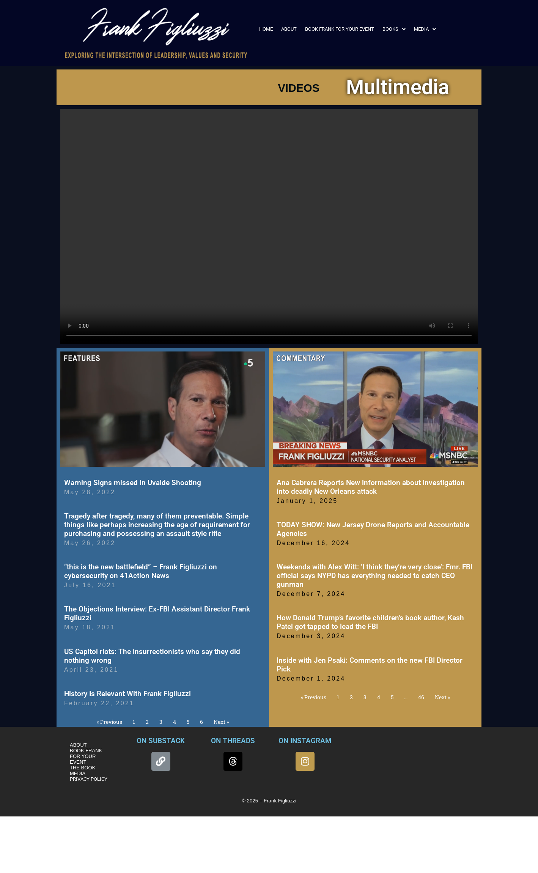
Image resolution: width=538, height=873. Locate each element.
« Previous (109, 721)
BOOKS (394, 29)
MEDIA (425, 29)
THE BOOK (82, 768)
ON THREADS (233, 740)
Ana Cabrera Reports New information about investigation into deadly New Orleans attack (371, 487)
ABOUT (289, 29)
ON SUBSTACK (161, 740)
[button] (394, 29)
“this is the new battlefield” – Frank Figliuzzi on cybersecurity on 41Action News (140, 571)
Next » (221, 721)
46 (421, 697)
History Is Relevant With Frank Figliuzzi (127, 693)
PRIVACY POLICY (88, 779)
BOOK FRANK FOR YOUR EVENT (339, 29)
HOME (266, 29)
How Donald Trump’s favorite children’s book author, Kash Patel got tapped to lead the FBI (370, 622)
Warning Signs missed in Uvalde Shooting (132, 482)
